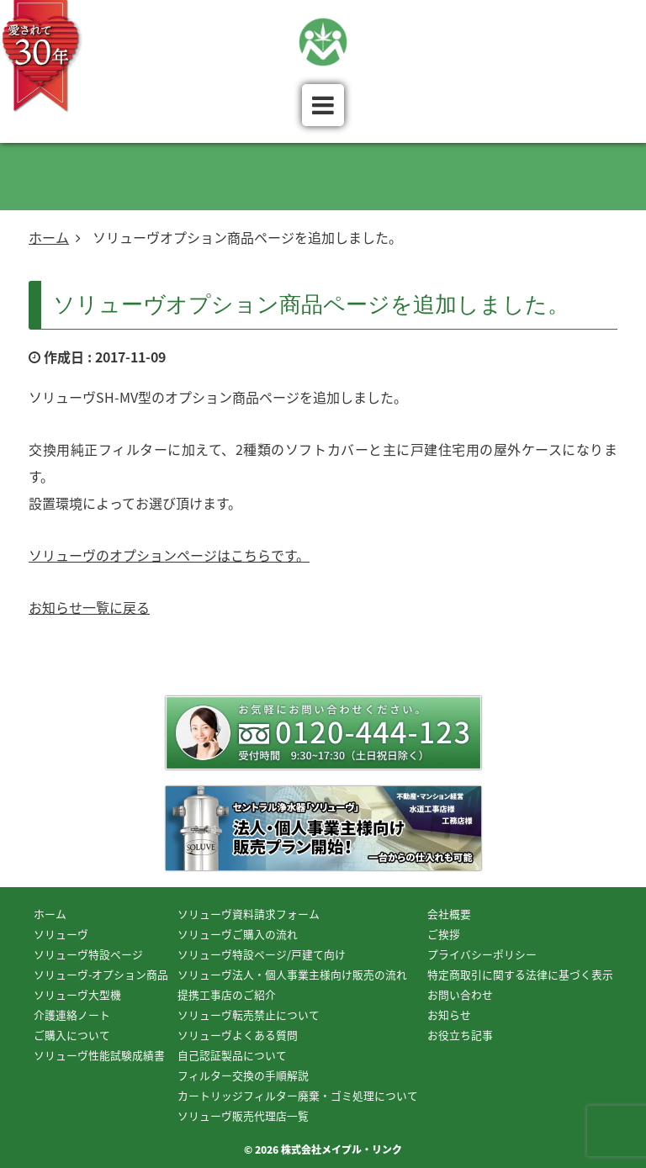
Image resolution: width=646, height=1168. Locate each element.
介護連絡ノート (72, 1015)
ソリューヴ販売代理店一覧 (243, 1115)
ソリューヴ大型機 (77, 994)
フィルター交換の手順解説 (243, 1075)
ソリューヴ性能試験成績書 (99, 1055)
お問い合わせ (460, 994)
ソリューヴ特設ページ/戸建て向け (261, 954)
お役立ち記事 (460, 1035)
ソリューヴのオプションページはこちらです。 (169, 555)
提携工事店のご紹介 (226, 994)
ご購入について (72, 1035)
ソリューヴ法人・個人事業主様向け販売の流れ (292, 974)
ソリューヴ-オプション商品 (101, 974)
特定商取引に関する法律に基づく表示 (520, 974)
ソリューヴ (61, 934)
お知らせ (449, 1015)
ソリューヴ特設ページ (88, 954)
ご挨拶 (443, 934)
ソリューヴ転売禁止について (248, 1015)
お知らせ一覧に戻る (89, 607)
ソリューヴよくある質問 (237, 1035)
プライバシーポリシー (482, 954)
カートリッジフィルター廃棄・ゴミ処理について (297, 1095)
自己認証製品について (232, 1055)
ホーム (49, 237)
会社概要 (449, 914)
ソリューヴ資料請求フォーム (248, 914)
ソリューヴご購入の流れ (237, 934)
